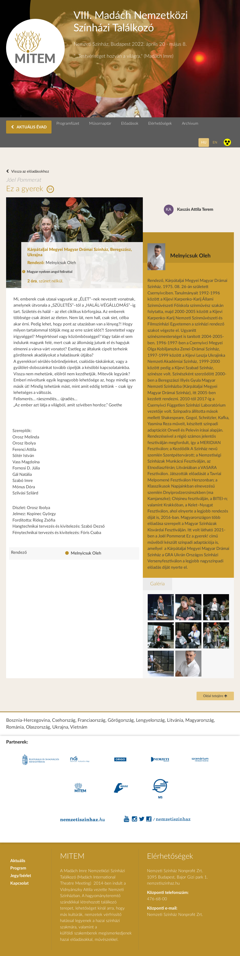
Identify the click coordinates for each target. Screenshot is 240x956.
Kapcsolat (19, 883)
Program (18, 868)
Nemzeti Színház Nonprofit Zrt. (175, 914)
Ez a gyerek (24, 189)
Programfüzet (67, 123)
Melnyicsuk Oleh (86, 553)
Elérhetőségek (160, 123)
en (215, 142)
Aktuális (17, 861)
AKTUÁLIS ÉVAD (29, 127)
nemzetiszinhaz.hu (163, 883)
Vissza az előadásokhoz (29, 171)
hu (203, 142)
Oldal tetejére (215, 696)
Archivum (190, 123)
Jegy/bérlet (20, 876)
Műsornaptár (100, 123)
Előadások (129, 123)
